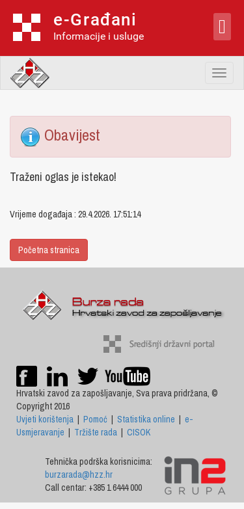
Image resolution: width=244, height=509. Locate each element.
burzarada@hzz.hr (79, 474)
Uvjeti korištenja (45, 419)
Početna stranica (48, 250)
